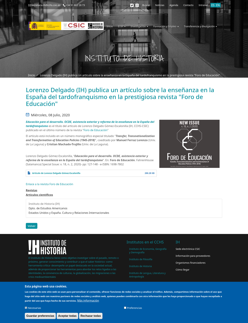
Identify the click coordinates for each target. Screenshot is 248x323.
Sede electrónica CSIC (188, 249)
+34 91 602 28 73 (75, 5)
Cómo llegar (182, 269)
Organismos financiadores (190, 262)
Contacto (188, 5)
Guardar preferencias (40, 316)
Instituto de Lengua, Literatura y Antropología (147, 274)
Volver (31, 226)
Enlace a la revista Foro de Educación (49, 184)
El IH (122, 26)
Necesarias (34, 308)
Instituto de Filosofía (140, 259)
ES (212, 5)
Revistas (31, 190)
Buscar (146, 5)
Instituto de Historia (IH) (44, 204)
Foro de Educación (95, 130)
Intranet (203, 5)
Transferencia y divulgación (200, 26)
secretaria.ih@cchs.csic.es (45, 5)
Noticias (159, 5)
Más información (88, 301)
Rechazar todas (91, 316)
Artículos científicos (39, 195)
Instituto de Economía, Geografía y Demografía (148, 250)
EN (218, 5)
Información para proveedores (193, 255)
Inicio (110, 26)
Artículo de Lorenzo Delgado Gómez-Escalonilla (56, 173)
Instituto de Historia (140, 266)
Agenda (173, 5)
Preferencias (134, 308)
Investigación (139, 26)
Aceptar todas (67, 316)
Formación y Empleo (166, 26)
